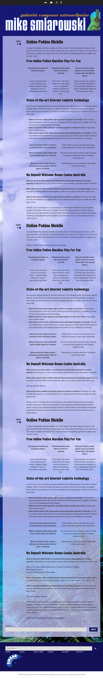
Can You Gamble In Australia (36, 597)
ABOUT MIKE (38, 652)
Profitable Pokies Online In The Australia (40, 572)
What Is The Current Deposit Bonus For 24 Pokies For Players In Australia (52, 567)
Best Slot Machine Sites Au (36, 386)
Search (7, 626)
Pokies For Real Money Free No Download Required (45, 618)
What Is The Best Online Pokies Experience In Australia (46, 245)
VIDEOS (51, 652)
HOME (7, 652)
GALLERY (65, 652)
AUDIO (22, 652)
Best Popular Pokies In (34, 570)
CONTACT (79, 652)
